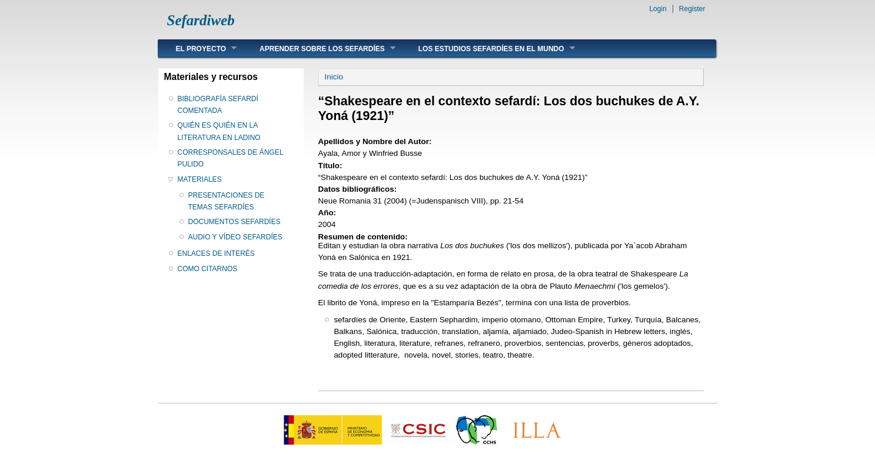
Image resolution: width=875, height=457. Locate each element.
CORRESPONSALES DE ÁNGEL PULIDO (231, 158)
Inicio (334, 76)
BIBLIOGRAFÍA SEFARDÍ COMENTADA (218, 105)
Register (692, 9)
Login (657, 9)
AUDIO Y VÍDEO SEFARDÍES (235, 237)
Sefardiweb (201, 20)
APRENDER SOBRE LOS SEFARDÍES (318, 48)
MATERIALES (200, 179)
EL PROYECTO (197, 48)
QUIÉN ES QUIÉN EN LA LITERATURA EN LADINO (219, 131)
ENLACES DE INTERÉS (216, 253)
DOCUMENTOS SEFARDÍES (234, 222)
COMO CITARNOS (208, 269)
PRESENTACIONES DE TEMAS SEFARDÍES (226, 201)
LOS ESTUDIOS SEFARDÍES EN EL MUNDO (488, 48)
